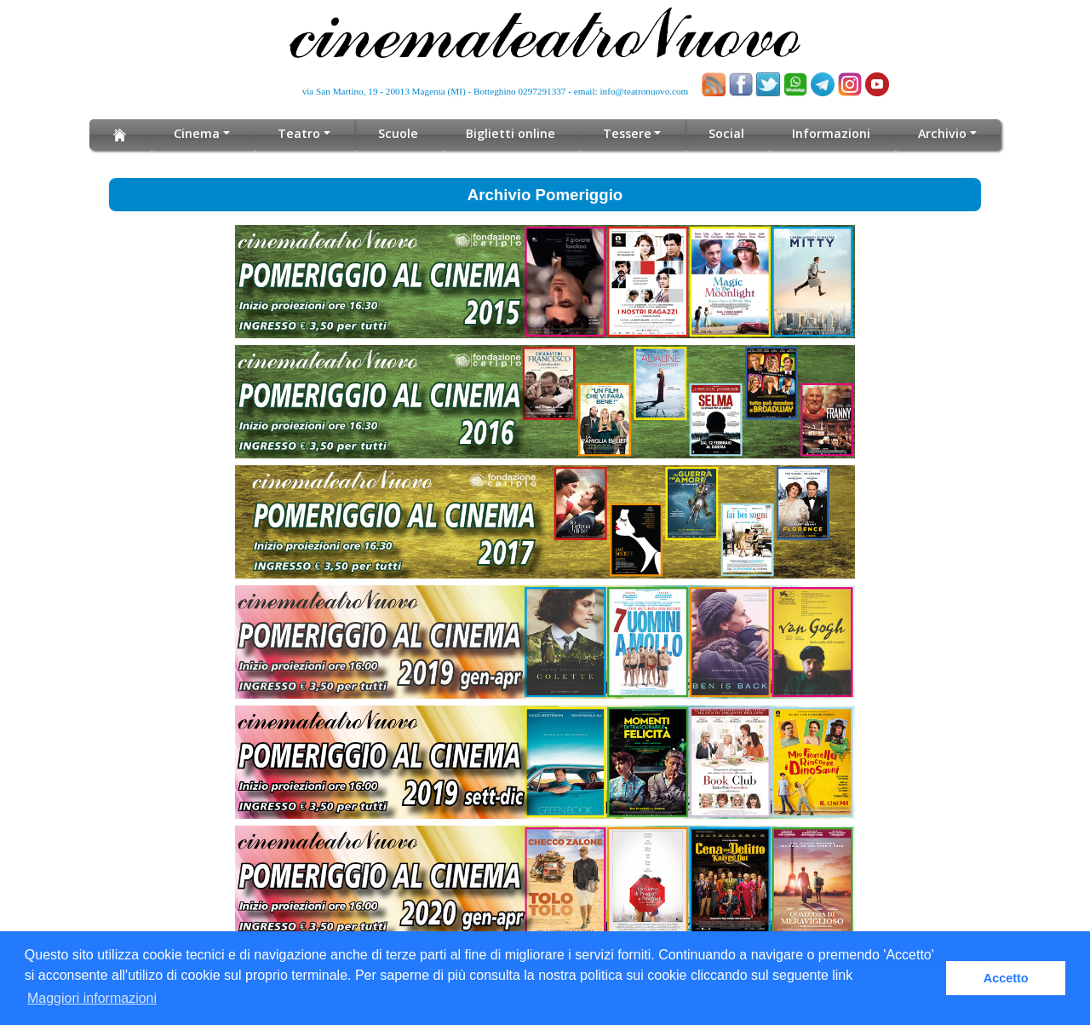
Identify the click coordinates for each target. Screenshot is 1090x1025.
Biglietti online (511, 133)
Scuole (401, 133)
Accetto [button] (1006, 978)
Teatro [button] (303, 133)
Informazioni (828, 133)
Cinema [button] (201, 133)
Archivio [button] (938, 133)
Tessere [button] (626, 133)
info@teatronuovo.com (644, 91)
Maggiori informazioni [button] (92, 998)
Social (723, 133)
